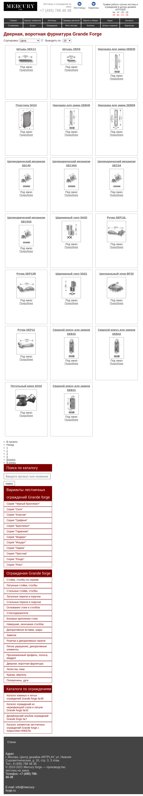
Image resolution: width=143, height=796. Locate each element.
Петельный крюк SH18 (26, 385)
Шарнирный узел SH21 (71, 273)
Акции (110, 21)
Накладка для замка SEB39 (116, 49)
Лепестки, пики (16, 669)
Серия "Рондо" (15, 559)
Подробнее (26, 69)
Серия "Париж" (16, 547)
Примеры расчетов (71, 21)
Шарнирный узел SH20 (71, 217)
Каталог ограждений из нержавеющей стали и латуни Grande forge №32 (25, 707)
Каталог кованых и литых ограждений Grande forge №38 (25, 697)
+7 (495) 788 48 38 (55, 10)
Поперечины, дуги (17, 680)
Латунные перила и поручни (24, 596)
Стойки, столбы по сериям (22, 579)
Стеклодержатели (17, 613)
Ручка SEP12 (26, 329)
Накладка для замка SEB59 (116, 105)
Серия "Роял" (15, 564)
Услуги (33, 26)
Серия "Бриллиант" (18, 525)
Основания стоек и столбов (23, 607)
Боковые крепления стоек (22, 618)
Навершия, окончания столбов (25, 624)
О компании (13, 26)
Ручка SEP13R (26, 273)
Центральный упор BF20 (116, 273)
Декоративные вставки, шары (24, 629)
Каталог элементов (32, 21)
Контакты (129, 21)
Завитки (11, 635)
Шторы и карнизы (110, 26)
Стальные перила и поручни (24, 602)
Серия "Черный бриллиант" (23, 503)
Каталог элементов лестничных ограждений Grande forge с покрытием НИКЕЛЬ (26, 727)
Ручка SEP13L (116, 217)
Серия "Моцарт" (16, 542)
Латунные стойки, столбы (22, 585)
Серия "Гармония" (18, 531)
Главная (13, 21)
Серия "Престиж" (17, 553)
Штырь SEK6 (71, 49)
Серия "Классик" (17, 514)
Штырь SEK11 (26, 49)
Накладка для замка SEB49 (71, 105)
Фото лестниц (71, 26)
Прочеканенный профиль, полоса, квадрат (27, 657)
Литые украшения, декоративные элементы (27, 648)
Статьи (11, 742)
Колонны (90, 26)
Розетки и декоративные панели (26, 640)
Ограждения (52, 26)
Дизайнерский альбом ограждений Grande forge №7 (28, 717)
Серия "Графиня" (17, 520)
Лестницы (52, 21)
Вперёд (11, 459)
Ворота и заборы (90, 21)
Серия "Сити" (15, 509)
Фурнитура (129, 26)
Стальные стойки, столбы (22, 590)
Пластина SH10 (26, 105)
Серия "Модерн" (16, 537)
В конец (11, 462)
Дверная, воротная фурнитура (25, 663)
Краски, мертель (16, 674)
